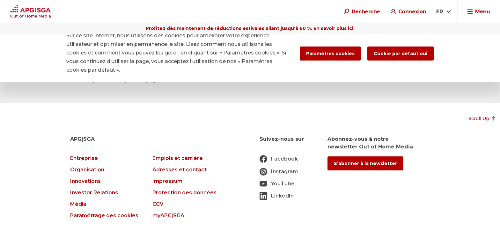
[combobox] (443, 12)
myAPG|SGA (168, 215)
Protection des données (184, 193)
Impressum (167, 181)
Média (78, 204)
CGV (158, 204)
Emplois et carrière (177, 158)
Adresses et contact (179, 170)
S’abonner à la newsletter (365, 163)
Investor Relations (94, 193)
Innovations (85, 181)
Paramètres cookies (330, 53)
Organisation (87, 170)
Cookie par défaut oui (400, 53)
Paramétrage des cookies (104, 215)
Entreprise (84, 158)
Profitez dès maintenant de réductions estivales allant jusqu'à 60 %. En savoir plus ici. (250, 28)
